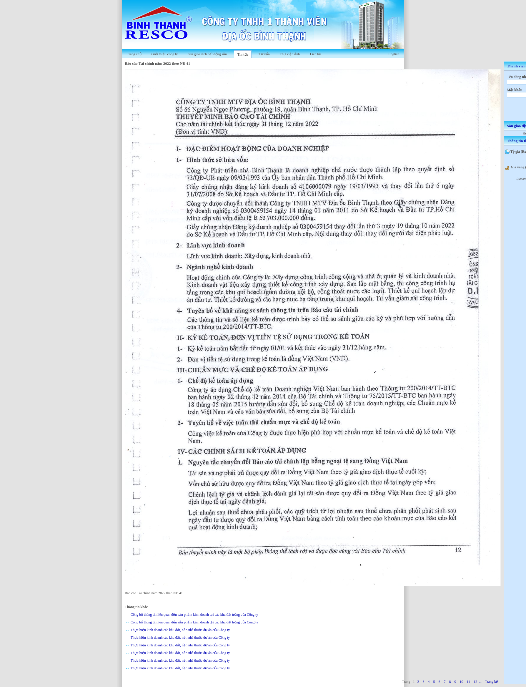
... (480, 682)
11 (468, 682)
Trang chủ (134, 54)
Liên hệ (315, 54)
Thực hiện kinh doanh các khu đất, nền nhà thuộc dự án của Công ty (180, 630)
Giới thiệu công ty (165, 54)
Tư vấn (264, 54)
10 (461, 682)
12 (475, 682)
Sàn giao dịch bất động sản (207, 54)
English (393, 54)
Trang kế (491, 682)
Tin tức (242, 54)
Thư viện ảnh (290, 54)
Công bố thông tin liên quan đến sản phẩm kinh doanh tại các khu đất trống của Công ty (194, 615)
